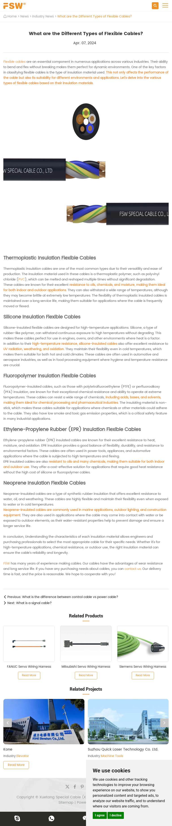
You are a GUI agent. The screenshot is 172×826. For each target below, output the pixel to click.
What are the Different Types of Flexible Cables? (94, 16)
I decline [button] (116, 815)
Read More (29, 675)
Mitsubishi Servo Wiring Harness (86, 666)
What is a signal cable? (34, 603)
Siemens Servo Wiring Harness (142, 666)
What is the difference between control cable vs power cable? (70, 597)
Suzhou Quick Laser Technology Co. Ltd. (123, 749)
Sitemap (65, 802)
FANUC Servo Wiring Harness (29, 666)
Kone (7, 749)
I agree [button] (100, 815)
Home (12, 16)
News (24, 16)
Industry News (43, 16)
